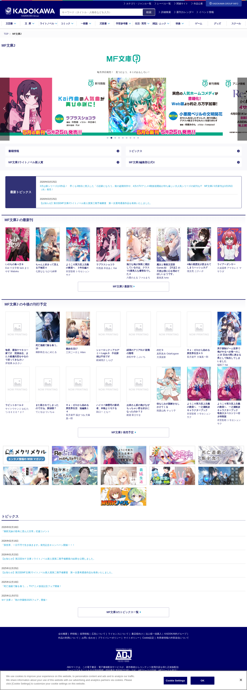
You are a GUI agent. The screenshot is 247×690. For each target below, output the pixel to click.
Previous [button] (5, 109)
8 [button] (134, 138)
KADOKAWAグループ (175, 633)
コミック (67, 23)
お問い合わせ (88, 637)
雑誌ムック (160, 23)
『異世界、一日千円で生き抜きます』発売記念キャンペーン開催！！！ (38, 545)
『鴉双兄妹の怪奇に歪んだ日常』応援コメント (26, 531)
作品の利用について (68, 637)
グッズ (217, 23)
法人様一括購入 (154, 633)
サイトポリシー (132, 637)
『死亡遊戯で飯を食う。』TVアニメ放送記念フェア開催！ (32, 586)
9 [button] (138, 138)
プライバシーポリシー (109, 637)
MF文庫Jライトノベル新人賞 (25, 162)
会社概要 (62, 633)
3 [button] (115, 138)
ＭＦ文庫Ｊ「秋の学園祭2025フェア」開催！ (25, 600)
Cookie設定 (148, 637)
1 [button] (108, 138)
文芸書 (11, 23)
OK (202, 680)
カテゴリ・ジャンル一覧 (138, 3)
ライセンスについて (118, 633)
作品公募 (198, 3)
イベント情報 (205, 12)
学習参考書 (123, 23)
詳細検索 (164, 12)
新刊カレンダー (184, 12)
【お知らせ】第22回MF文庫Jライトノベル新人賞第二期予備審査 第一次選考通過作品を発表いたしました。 (58, 572)
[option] (123, 107)
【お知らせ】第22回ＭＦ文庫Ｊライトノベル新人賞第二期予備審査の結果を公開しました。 (48, 558)
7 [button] (131, 138)
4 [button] (119, 138)
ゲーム (198, 23)
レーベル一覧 (164, 3)
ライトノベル (48, 23)
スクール (236, 23)
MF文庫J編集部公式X (142, 162)
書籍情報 (13, 151)
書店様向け (137, 633)
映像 (180, 23)
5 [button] (123, 138)
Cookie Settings (175, 680)
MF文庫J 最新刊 (122, 286)
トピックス (135, 151)
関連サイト (182, 3)
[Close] (241, 680)
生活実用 (142, 23)
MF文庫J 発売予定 (122, 432)
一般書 (86, 23)
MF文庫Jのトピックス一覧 (123, 612)
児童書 (104, 23)
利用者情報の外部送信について (173, 637)
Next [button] (242, 109)
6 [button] (127, 138)
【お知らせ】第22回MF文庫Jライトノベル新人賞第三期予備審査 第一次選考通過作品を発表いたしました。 (96, 203)
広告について (98, 633)
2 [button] (112, 138)
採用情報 (84, 633)
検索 (149, 12)
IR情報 (73, 633)
